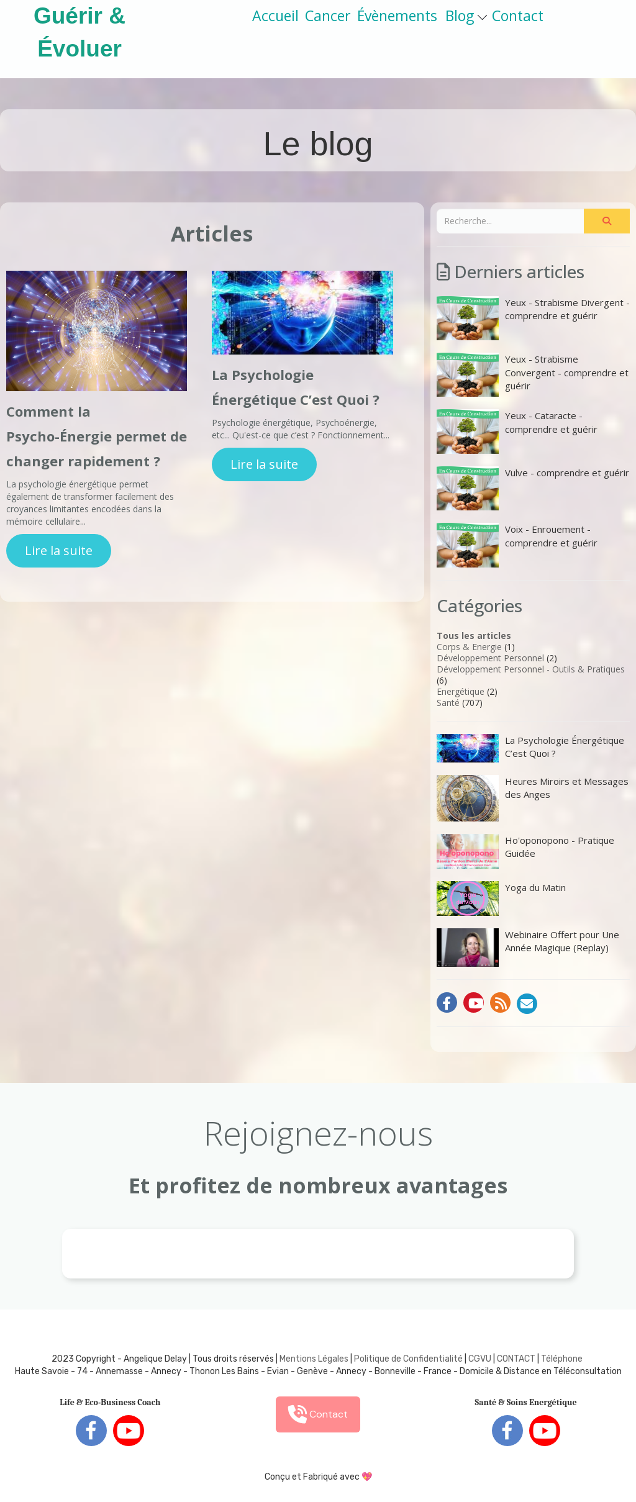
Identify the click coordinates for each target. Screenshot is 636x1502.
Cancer (328, 15)
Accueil (275, 15)
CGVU (479, 1359)
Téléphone (562, 1359)
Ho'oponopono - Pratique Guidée (525, 851)
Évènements (397, 15)
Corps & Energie (469, 647)
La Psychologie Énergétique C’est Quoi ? (530, 748)
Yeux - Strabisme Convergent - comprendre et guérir (533, 375)
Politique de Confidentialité (408, 1359)
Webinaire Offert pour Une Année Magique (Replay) (528, 947)
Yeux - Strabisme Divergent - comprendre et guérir (533, 318)
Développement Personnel (490, 658)
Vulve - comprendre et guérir (533, 488)
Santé (448, 702)
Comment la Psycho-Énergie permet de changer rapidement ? (96, 436)
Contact (517, 15)
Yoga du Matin (501, 898)
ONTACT (518, 1359)
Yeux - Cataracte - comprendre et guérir (517, 431)
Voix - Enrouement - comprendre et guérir (517, 545)
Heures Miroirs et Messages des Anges (533, 798)
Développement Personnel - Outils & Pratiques (531, 669)
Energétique (460, 691)
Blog (466, 15)
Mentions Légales (313, 1359)
